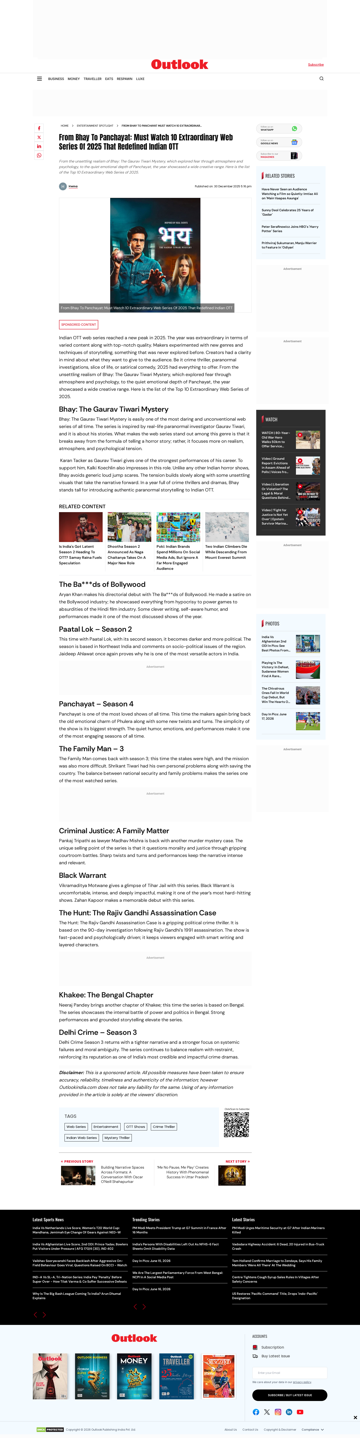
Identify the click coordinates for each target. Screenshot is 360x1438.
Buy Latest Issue (276, 1356)
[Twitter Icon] (267, 1412)
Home (65, 126)
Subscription (273, 1347)
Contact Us (250, 1430)
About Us (231, 1430)
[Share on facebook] (39, 128)
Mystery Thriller (117, 1137)
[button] (35, 1315)
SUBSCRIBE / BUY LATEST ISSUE (290, 1395)
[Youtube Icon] (300, 1412)
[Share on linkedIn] (39, 146)
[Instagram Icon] (278, 1412)
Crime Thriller (164, 1126)
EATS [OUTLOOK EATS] (109, 79)
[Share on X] (39, 137)
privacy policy (302, 1382)
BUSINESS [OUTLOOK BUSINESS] (56, 79)
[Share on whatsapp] (39, 155)
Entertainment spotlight (95, 126)
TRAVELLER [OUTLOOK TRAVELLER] (92, 79)
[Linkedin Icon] (289, 1412)
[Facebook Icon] (256, 1412)
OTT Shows (135, 1126)
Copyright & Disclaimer (280, 1430)
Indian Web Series (82, 1137)
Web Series (76, 1126)
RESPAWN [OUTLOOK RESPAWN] (124, 79)
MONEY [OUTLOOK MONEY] (74, 79)
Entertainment (106, 1126)
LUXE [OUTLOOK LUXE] (140, 79)
